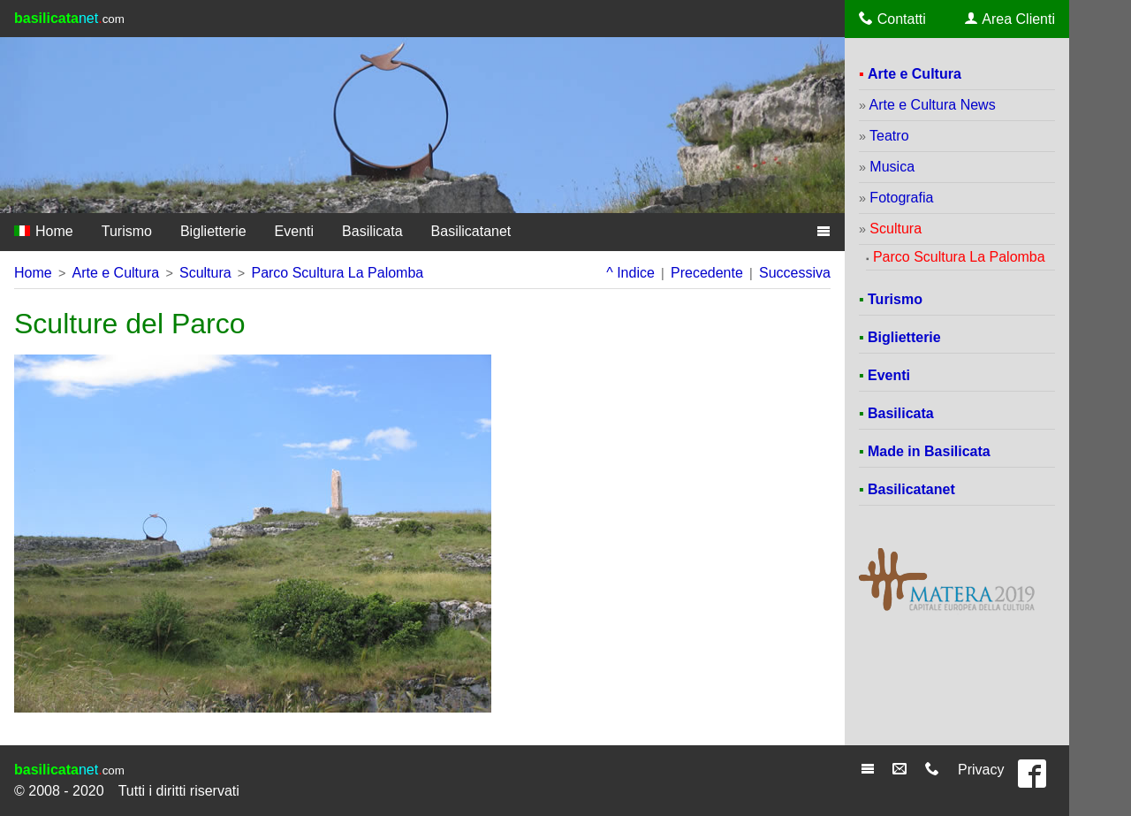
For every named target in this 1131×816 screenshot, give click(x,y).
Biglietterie (213, 231)
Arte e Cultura (115, 272)
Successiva (795, 272)
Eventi (294, 231)
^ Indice (630, 272)
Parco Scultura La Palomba (337, 272)
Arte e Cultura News (932, 104)
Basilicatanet (471, 231)
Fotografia (901, 197)
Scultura (205, 272)
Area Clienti (1010, 19)
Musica (892, 166)
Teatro (888, 135)
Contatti (892, 19)
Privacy (981, 769)
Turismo (127, 231)
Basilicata (372, 231)
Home (43, 231)
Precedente (707, 272)
